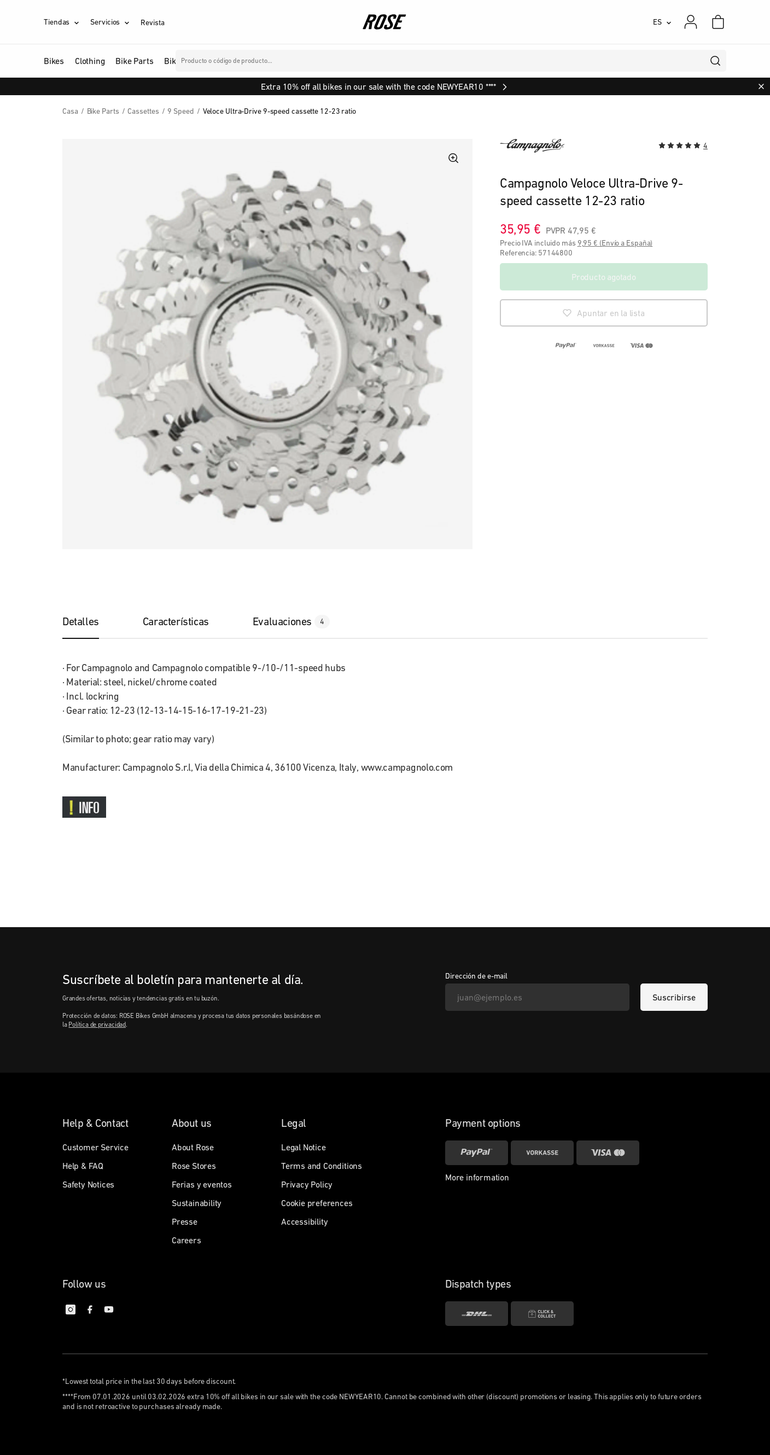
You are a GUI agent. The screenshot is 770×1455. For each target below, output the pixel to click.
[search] (715, 61)
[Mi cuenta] (690, 22)
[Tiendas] (67, 22)
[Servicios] (115, 22)
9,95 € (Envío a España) (615, 242)
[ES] (662, 22)
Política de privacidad (97, 1024)
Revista (152, 22)
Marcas (290, 61)
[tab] (91, 621)
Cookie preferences (316, 1203)
